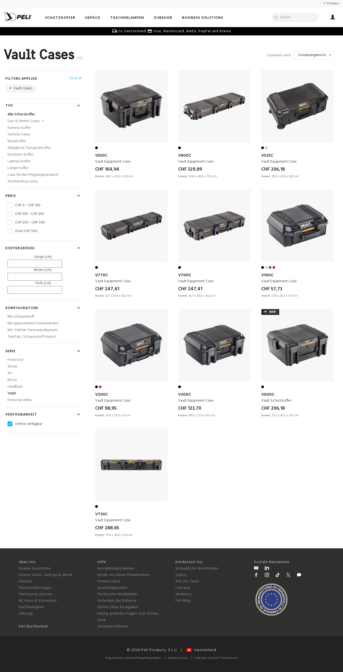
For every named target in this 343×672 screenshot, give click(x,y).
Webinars (184, 594)
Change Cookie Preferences (216, 658)
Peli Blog (183, 601)
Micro (12, 380)
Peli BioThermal (33, 626)
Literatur (183, 588)
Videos (181, 575)
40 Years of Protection (38, 601)
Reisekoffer (17, 141)
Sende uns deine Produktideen (123, 575)
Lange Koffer (18, 168)
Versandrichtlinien (113, 626)
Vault (12, 393)
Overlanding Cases (23, 181)
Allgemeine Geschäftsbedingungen (133, 658)
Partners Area (109, 581)
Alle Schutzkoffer (21, 114)
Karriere (25, 581)
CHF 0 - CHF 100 (27, 205)
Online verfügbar (28, 424)
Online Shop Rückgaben (118, 607)
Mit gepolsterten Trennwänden (33, 323)
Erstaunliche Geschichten (197, 568)
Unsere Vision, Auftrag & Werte (46, 575)
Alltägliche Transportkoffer (29, 148)
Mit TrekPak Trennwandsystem (32, 330)
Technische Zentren (36, 594)
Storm (12, 366)
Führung (26, 613)
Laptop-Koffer (19, 161)
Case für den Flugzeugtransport (33, 175)
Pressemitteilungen (35, 588)
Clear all (75, 78)
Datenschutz (178, 658)
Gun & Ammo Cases (26, 121)
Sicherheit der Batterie (116, 601)
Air (10, 373)
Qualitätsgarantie (112, 588)
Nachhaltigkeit (31, 607)
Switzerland (201, 650)
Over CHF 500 (26, 231)
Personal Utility (20, 400)
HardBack (15, 387)
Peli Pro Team (187, 581)
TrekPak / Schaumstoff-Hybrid (31, 337)
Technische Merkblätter (117, 594)
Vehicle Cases (19, 134)
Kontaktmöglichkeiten (116, 568)
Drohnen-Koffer (20, 155)
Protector (15, 360)
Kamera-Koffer (19, 128)
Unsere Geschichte (35, 568)
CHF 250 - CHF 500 (30, 222)
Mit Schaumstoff (21, 317)
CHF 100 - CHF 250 (29, 214)
